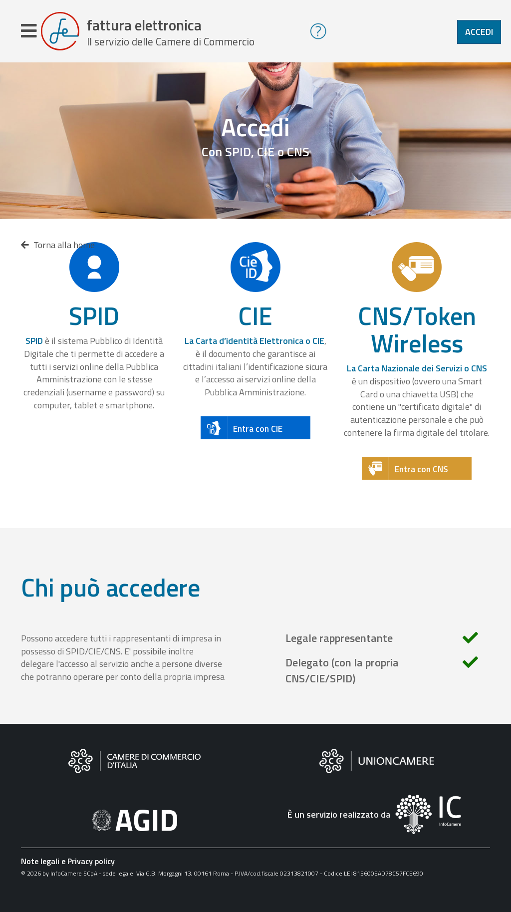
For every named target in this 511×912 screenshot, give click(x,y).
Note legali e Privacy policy (68, 863)
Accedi (479, 31)
